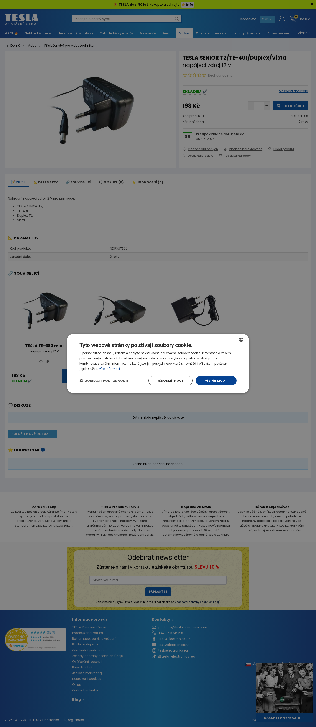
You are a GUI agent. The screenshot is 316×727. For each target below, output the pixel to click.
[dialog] (158, 363)
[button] (103, 381)
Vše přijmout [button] (216, 381)
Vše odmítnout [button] (169, 381)
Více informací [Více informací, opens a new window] (109, 368)
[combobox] (241, 339)
